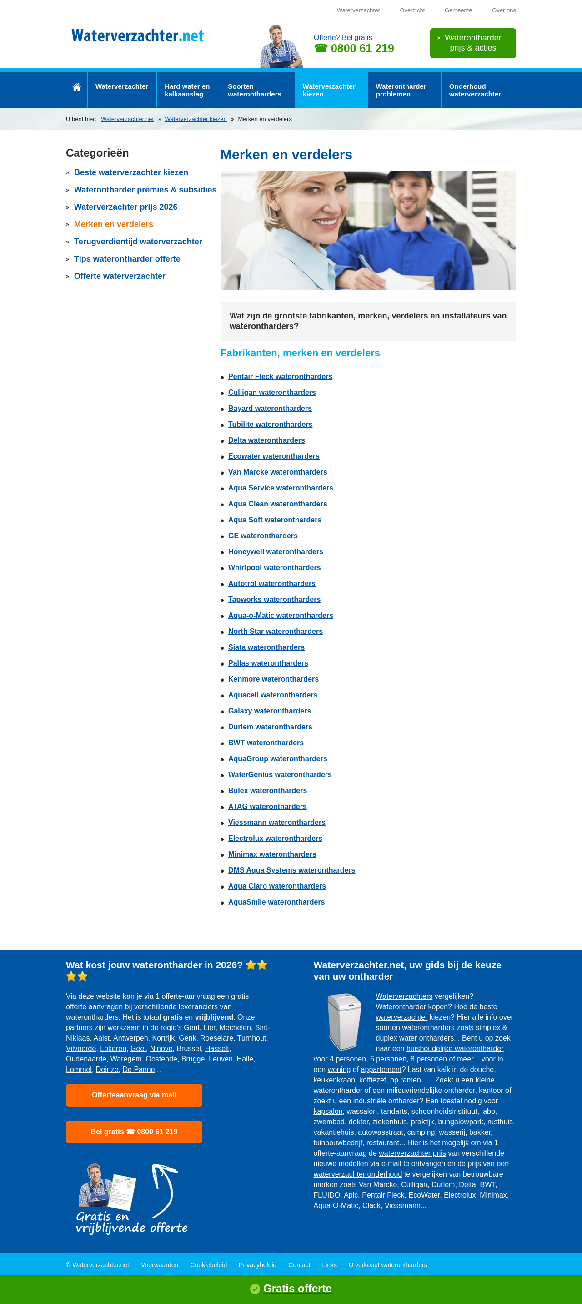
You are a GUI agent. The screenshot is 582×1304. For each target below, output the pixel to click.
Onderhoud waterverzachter (475, 90)
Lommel (79, 1069)
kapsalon (328, 1111)
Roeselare (216, 1038)
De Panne (139, 1069)
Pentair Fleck (383, 1195)
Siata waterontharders (266, 647)
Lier (210, 1027)
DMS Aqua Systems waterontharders (291, 870)
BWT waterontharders (266, 743)
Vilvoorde (81, 1048)
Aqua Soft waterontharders (274, 520)
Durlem (443, 1184)
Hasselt (217, 1048)
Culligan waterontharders (272, 392)
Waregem (126, 1059)
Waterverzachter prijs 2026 (125, 207)
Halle (245, 1059)
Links (329, 1265)
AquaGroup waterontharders (277, 759)
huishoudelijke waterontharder (454, 1048)
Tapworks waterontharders (274, 599)
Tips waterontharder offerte (127, 258)
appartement (381, 1069)
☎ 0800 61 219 (354, 48)
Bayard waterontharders (270, 408)
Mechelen (235, 1027)
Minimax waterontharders (272, 854)
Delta (467, 1184)
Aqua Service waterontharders (280, 488)
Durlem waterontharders (270, 727)
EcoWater (424, 1195)
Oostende (161, 1059)
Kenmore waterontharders (273, 679)
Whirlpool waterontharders (274, 567)
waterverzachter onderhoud (358, 1174)
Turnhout (251, 1038)
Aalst (101, 1038)
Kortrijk (163, 1038)
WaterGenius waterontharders (280, 774)
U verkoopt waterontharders (388, 1265)
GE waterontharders (263, 536)
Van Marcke (378, 1184)
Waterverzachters (404, 996)
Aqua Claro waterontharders (277, 886)
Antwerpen (130, 1038)
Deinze (107, 1069)
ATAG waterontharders (267, 806)
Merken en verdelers (113, 224)
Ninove (161, 1048)
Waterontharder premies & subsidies (145, 189)
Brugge (193, 1059)
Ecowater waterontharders (274, 456)
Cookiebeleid (208, 1265)
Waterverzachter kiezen (329, 90)
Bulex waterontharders (267, 790)
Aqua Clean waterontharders (277, 504)
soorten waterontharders (415, 1027)
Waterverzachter (358, 10)
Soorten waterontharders (254, 90)
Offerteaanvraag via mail (134, 1095)
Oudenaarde (86, 1059)
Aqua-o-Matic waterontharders (280, 615)
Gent (192, 1027)
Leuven (221, 1059)
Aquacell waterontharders (273, 695)
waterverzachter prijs (412, 1153)
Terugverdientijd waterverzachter (138, 241)
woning (339, 1069)
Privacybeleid (257, 1265)
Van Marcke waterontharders (277, 472)
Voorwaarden (160, 1265)
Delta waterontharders (266, 440)
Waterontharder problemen (401, 90)
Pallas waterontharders (268, 663)
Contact (299, 1265)
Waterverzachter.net (127, 119)
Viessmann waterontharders (277, 822)
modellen (353, 1164)
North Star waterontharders (275, 631)
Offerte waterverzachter (120, 276)
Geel (138, 1048)
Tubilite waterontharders (270, 424)
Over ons (504, 10)
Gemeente (458, 10)
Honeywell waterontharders (275, 552)
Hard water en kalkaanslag (187, 90)
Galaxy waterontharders (269, 711)
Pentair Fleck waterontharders (280, 376)
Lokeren (113, 1048)
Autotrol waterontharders (272, 583)
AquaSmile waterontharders (276, 902)
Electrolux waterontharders (275, 838)
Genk (187, 1038)
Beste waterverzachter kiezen (131, 172)
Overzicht (412, 10)
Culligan (414, 1184)
